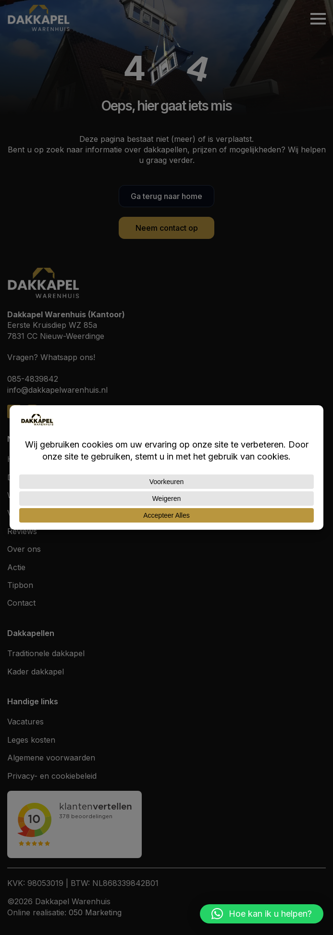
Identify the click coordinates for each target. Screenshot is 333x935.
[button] (261, 913)
